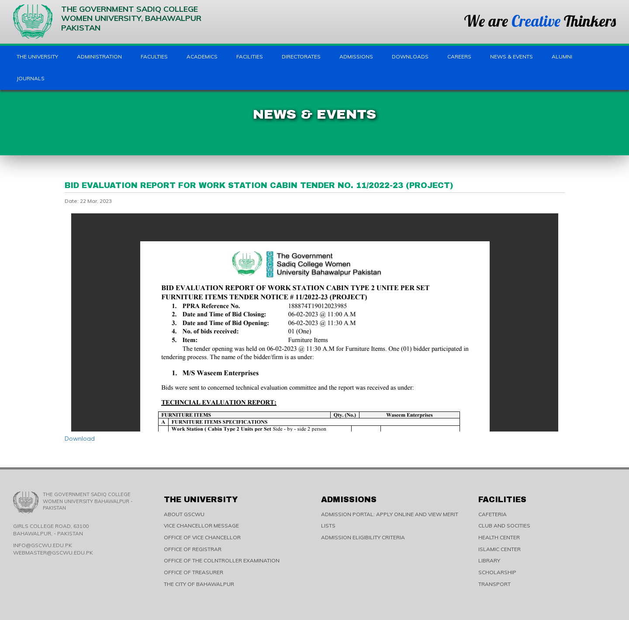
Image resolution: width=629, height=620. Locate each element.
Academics (202, 56)
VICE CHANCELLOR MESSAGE (201, 525)
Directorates (301, 56)
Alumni (562, 56)
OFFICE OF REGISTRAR (192, 549)
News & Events (511, 56)
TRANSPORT (494, 584)
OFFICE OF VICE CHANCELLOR (202, 537)
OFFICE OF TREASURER (193, 572)
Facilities (249, 56)
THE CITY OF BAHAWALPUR (199, 584)
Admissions (356, 56)
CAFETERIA (492, 514)
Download (80, 438)
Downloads (410, 56)
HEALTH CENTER (499, 537)
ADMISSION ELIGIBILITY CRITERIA (363, 537)
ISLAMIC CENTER (499, 549)
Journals (31, 78)
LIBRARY (489, 560)
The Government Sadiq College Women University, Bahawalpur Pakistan (107, 21)
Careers (459, 56)
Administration (99, 56)
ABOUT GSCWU (184, 514)
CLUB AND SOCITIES (504, 525)
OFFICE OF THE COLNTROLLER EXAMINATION (222, 560)
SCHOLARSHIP (497, 572)
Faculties (154, 56)
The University (37, 56)
